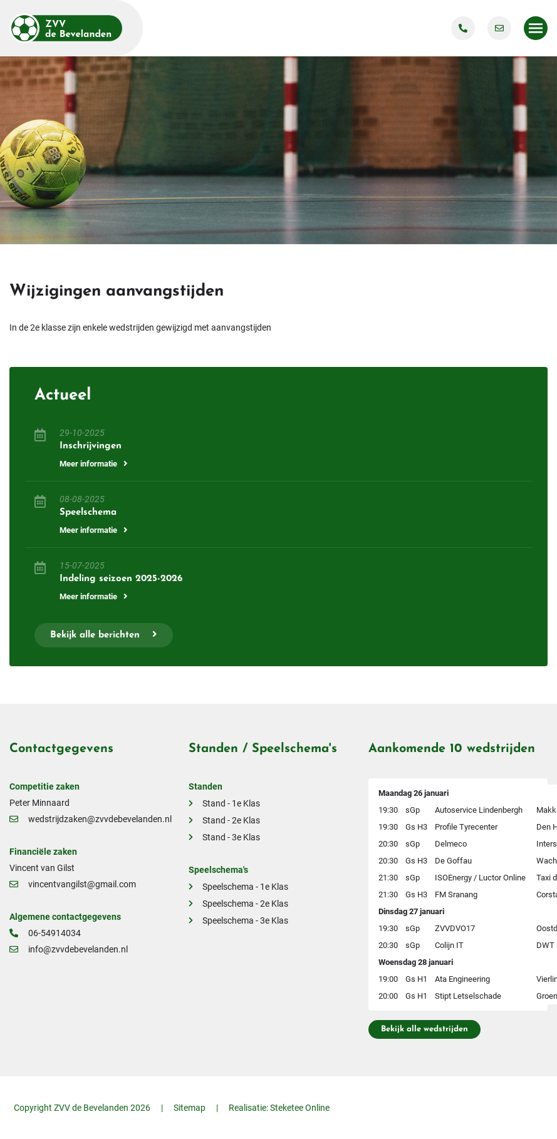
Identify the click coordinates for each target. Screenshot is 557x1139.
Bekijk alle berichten (103, 634)
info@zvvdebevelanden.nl (68, 949)
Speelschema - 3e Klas (245, 920)
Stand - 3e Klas (231, 837)
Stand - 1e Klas (231, 803)
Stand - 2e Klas (231, 820)
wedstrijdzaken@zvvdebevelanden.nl (90, 819)
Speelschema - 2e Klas (245, 904)
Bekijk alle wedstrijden (424, 1029)
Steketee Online (300, 1108)
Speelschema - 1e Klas (245, 887)
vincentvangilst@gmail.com (72, 884)
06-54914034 (45, 933)
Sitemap (190, 1108)
